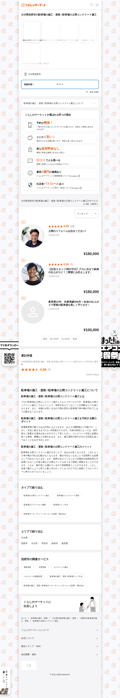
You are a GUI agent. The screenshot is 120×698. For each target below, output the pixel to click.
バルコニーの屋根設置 (33, 576)
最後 (75, 339)
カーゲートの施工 (61, 567)
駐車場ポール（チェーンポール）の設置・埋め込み (45, 514)
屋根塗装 (27, 567)
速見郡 (65, 543)
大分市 (34, 543)
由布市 (54, 543)
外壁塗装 (42, 567)
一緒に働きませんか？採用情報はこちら (5, 678)
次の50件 (65, 339)
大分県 (24, 537)
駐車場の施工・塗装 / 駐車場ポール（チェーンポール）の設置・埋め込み (54, 586)
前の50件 (54, 339)
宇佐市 (44, 543)
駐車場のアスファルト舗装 (35, 505)
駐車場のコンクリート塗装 (68, 495)
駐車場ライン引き (60, 505)
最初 (45, 339)
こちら (75, 176)
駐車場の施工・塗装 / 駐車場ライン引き (66, 576)
